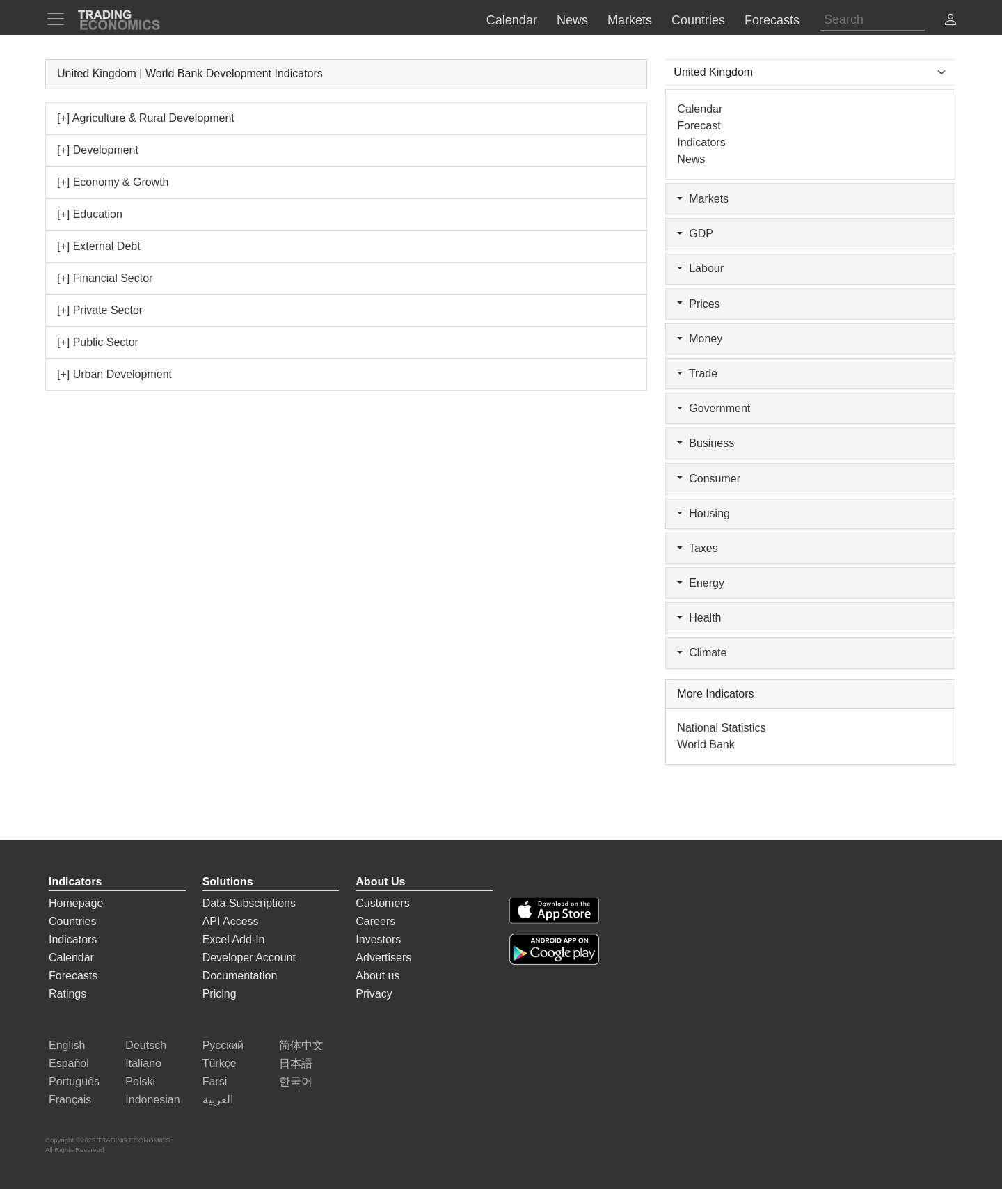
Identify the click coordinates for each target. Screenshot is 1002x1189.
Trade (697, 373)
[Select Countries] (810, 72)
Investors (378, 939)
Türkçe (219, 1063)
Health (699, 618)
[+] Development (97, 150)
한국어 (295, 1081)
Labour (700, 268)
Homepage (76, 903)
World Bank (705, 744)
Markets (703, 199)
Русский (223, 1045)
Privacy (374, 994)
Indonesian (152, 1099)
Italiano (143, 1063)
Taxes (697, 548)
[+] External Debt (99, 246)
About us (377, 976)
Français (70, 1099)
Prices (698, 304)
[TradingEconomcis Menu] (59, 19)
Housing (703, 513)
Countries (72, 921)
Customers (382, 903)
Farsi (215, 1081)
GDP (695, 234)
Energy (700, 583)
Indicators (701, 142)
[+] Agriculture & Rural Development (145, 118)
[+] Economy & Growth (113, 182)
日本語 (295, 1063)
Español (69, 1063)
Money (699, 339)
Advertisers (383, 957)
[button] (950, 21)
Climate (701, 653)
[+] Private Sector (100, 310)
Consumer (708, 479)
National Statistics (721, 728)
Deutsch (145, 1045)
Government (713, 408)
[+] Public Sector (97, 342)
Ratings (67, 994)
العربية (217, 1099)
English (67, 1045)
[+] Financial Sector (104, 278)
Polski (140, 1081)
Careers (375, 921)
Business (705, 443)
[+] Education (89, 214)
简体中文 (301, 1045)
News (691, 159)
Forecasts (73, 976)
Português (74, 1081)
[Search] (872, 20)
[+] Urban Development (114, 374)
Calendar (699, 109)
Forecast (698, 126)
